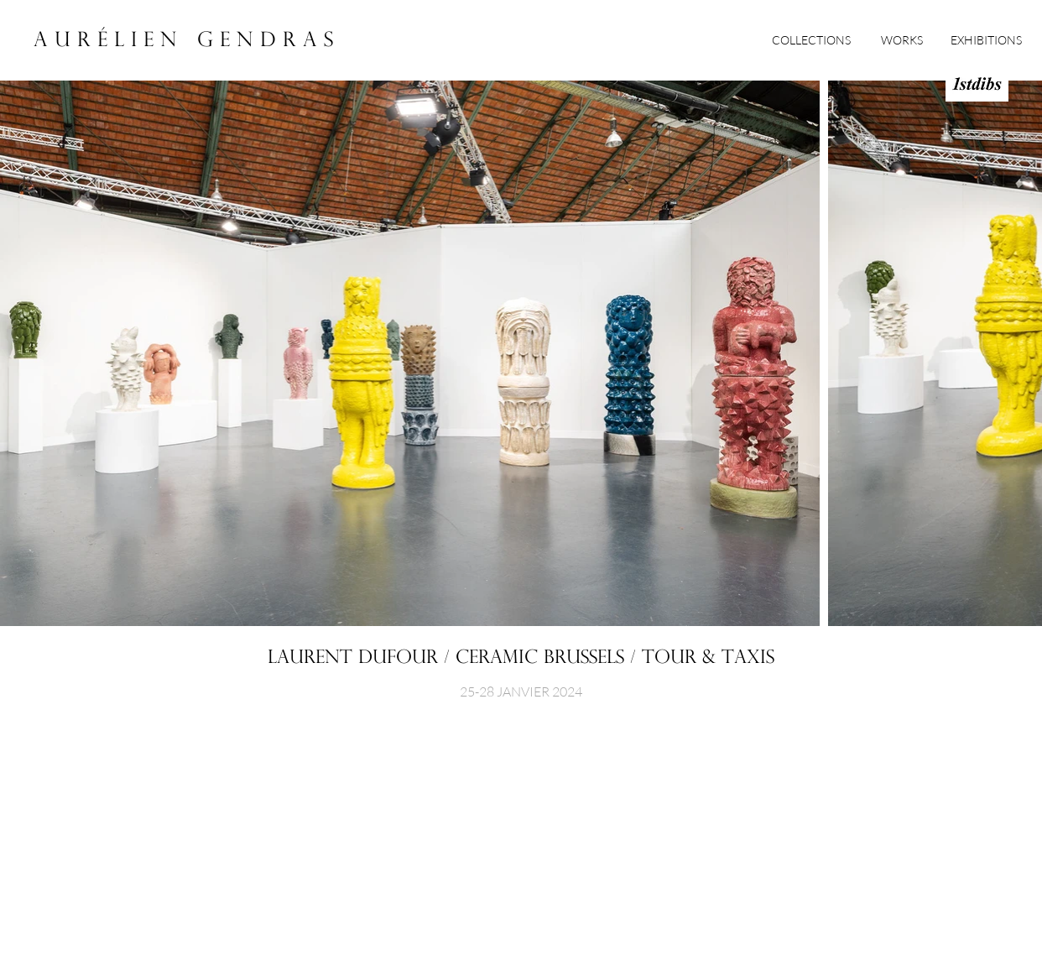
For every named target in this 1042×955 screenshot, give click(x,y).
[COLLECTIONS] (810, 40)
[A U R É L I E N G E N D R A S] (183, 42)
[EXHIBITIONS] (986, 40)
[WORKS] (901, 40)
